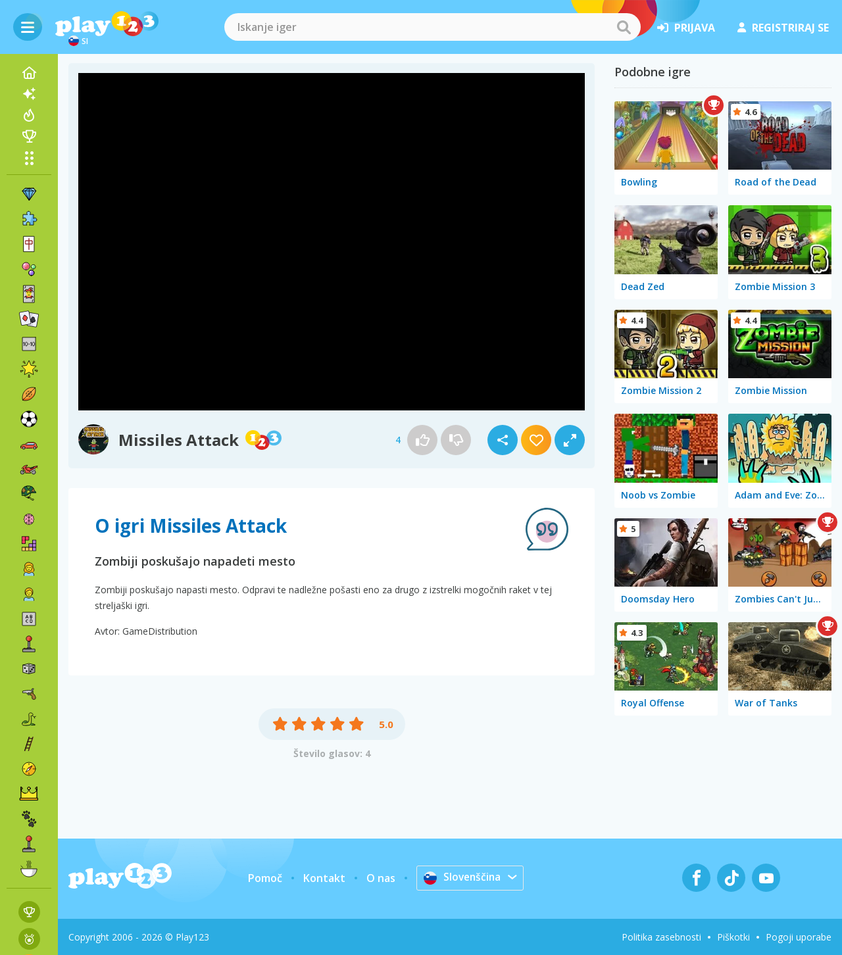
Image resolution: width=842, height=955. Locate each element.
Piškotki (733, 937)
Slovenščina (462, 877)
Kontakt (323, 878)
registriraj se (783, 27)
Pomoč (264, 878)
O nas (379, 878)
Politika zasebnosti (661, 937)
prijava (686, 27)
